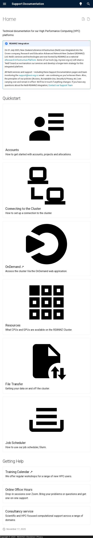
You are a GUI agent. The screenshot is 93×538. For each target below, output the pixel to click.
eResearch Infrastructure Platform (20, 60)
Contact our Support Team (60, 85)
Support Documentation (28, 3)
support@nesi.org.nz (29, 75)
